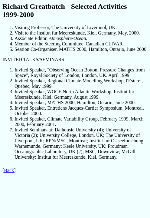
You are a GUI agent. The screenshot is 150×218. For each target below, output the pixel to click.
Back (9, 170)
